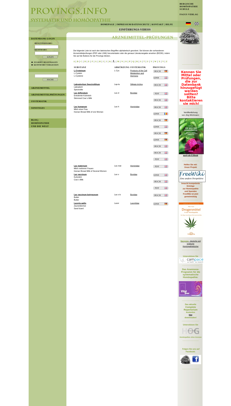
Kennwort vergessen (46, 65)
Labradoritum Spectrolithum (87, 84)
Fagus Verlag (188, 14)
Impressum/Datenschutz (132, 24)
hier (190, 315)
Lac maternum (80, 166)
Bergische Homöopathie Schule (188, 6)
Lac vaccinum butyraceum (86, 195)
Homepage (107, 24)
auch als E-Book (190, 155)
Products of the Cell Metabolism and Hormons (138, 73)
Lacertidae (134, 203)
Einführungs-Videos (135, 29)
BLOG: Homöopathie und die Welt (40, 123)
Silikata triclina (136, 84)
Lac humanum (80, 107)
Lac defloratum (81, 93)
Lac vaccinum (80, 174)
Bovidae (133, 93)
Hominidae (135, 107)
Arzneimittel (40, 88)
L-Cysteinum (80, 71)
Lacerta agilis (80, 203)
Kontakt (157, 24)
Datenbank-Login (43, 38)
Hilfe (169, 24)
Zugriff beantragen (46, 62)
